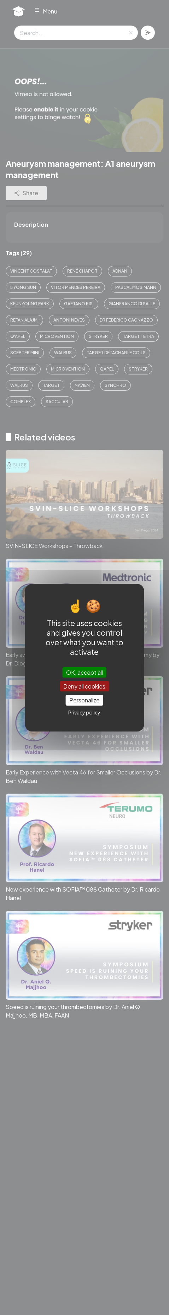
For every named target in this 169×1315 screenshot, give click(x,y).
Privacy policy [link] (84, 712)
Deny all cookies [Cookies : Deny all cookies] (84, 686)
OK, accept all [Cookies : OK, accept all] (84, 672)
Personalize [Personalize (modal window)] (84, 700)
